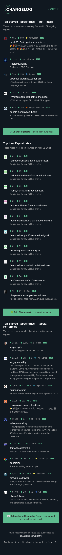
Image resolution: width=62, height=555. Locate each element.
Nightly (53, 9)
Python (30, 74)
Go (38, 492)
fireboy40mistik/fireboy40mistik (26, 190)
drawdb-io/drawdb (19, 477)
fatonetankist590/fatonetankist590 (28, 205)
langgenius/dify (18, 362)
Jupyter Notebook (35, 107)
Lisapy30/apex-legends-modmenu (28, 295)
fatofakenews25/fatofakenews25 (27, 280)
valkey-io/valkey (18, 423)
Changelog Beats (21, 132)
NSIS (34, 444)
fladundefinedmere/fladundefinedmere (31, 175)
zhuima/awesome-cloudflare (25, 405)
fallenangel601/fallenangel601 (26, 250)
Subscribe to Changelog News (26, 516)
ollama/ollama (17, 496)
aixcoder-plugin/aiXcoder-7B (25, 78)
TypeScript (40, 358)
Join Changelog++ (23, 312)
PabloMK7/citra (18, 63)
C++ (30, 59)
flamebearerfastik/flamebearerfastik (29, 160)
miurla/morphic (18, 390)
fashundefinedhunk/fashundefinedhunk (31, 220)
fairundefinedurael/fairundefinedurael (30, 265)
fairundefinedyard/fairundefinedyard (29, 235)
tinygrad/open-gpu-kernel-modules (28, 96)
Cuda (38, 343)
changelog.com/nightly (30, 536)
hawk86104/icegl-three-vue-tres (27, 42)
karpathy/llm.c (17, 347)
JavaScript (32, 38)
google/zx (15, 462)
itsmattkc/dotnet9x (20, 448)
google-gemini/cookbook (23, 111)
